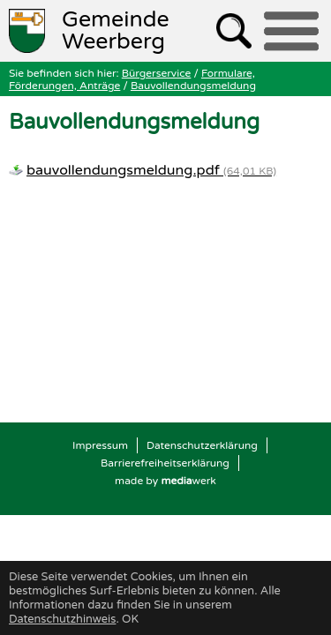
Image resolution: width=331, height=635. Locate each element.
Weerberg (115, 31)
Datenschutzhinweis (62, 619)
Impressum (100, 445)
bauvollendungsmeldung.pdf (151, 170)
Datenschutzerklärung (202, 445)
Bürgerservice (157, 73)
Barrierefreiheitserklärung (165, 463)
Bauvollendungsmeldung (193, 85)
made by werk (165, 480)
